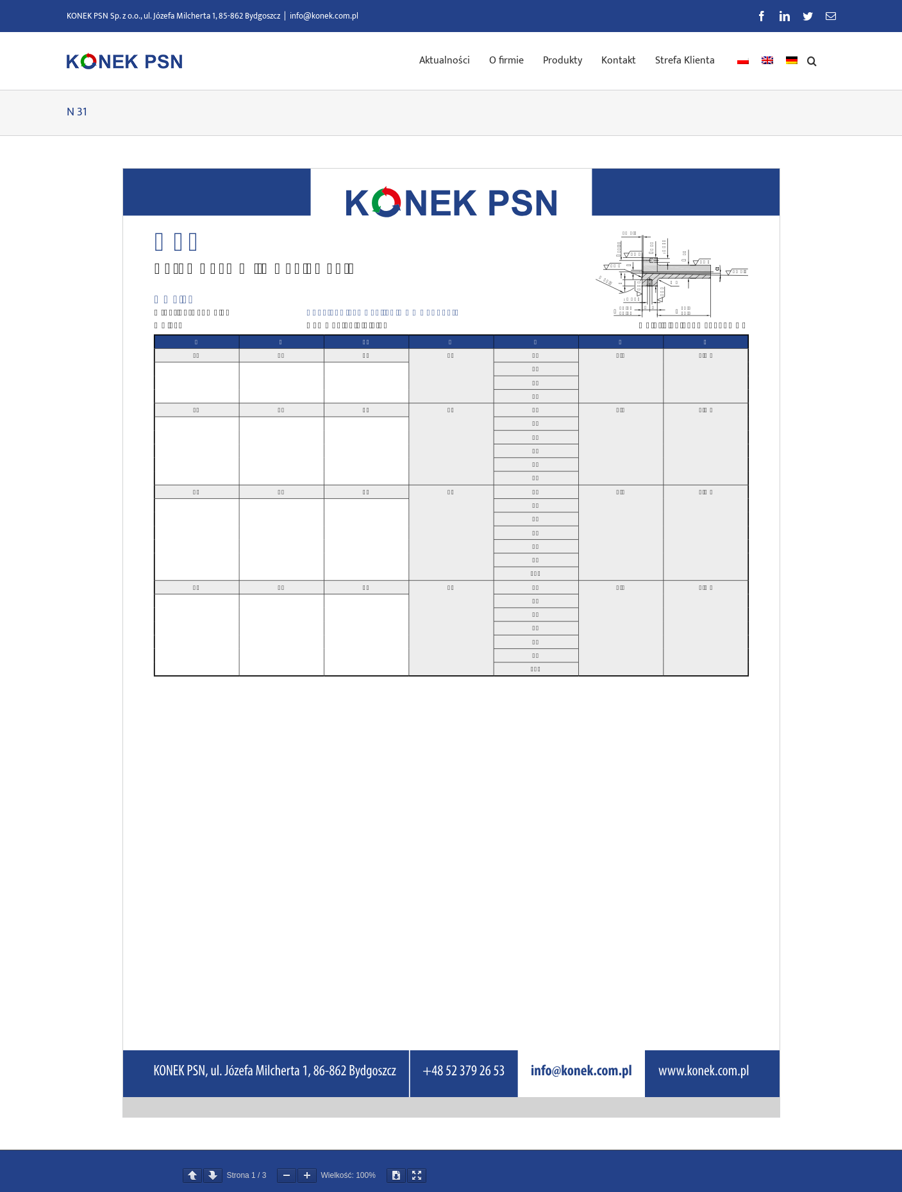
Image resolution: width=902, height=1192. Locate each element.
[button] (812, 60)
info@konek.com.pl (324, 16)
